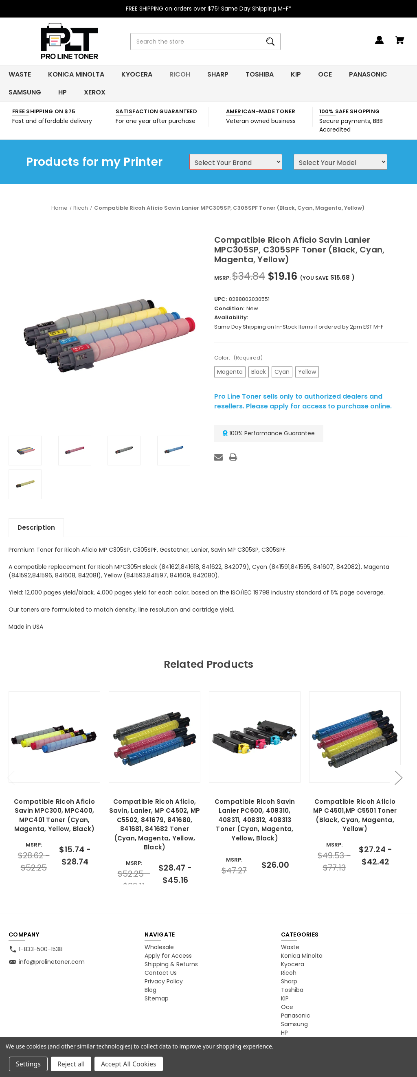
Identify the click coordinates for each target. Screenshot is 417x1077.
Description (36, 527)
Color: (238, 358)
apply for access (298, 406)
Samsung (25, 92)
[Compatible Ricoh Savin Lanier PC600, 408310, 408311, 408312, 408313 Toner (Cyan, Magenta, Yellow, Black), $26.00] (254, 737)
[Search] (270, 41)
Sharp (217, 74)
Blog (150, 990)
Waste (20, 74)
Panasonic (368, 74)
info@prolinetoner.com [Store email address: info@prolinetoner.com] (52, 962)
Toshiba (260, 74)
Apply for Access (168, 956)
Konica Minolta (76, 74)
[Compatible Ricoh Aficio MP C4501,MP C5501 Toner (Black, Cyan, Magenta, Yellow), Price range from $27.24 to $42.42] (354, 737)
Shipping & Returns (171, 964)
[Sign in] (379, 44)
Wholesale (159, 947)
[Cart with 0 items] (400, 44)
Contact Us (161, 973)
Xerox (94, 92)
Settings (28, 1063)
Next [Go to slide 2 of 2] (398, 777)
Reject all (71, 1063)
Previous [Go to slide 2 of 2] (10, 777)
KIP (296, 74)
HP (62, 92)
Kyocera (136, 74)
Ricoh (179, 74)
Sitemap (157, 998)
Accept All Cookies (128, 1063)
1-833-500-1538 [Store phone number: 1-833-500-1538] (41, 949)
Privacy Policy (164, 981)
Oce (325, 74)
